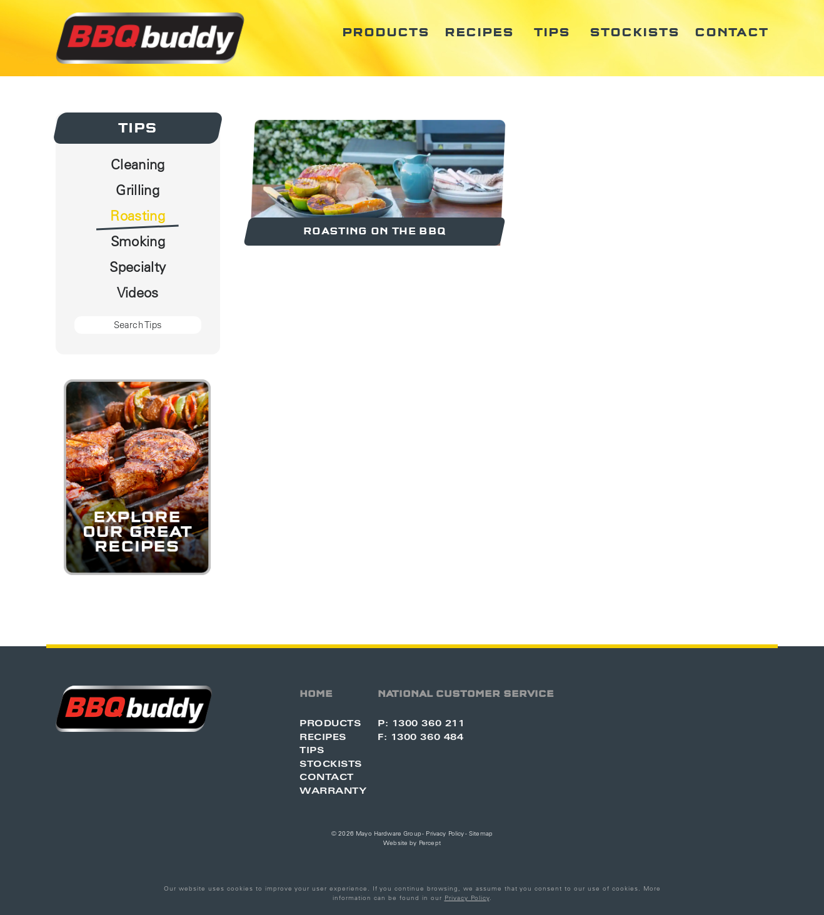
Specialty (137, 267)
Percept (430, 843)
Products (386, 32)
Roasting (137, 216)
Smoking (138, 241)
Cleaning (138, 164)
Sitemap (481, 833)
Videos (138, 292)
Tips (552, 32)
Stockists (635, 32)
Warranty (332, 790)
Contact (731, 32)
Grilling (137, 190)
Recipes (479, 32)
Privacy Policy (445, 833)
